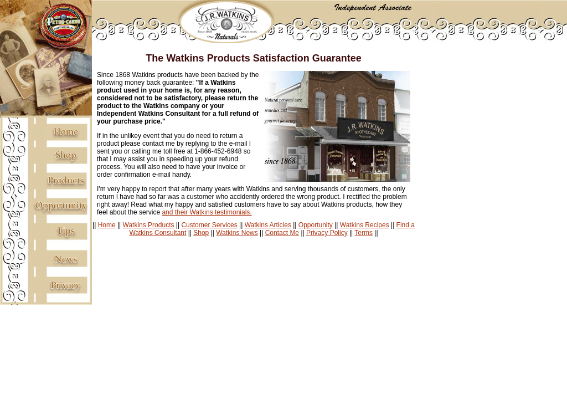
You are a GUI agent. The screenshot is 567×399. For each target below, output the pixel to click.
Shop (201, 233)
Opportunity (315, 225)
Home (107, 225)
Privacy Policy (327, 233)
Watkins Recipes (364, 225)
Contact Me (282, 233)
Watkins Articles (268, 225)
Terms (363, 233)
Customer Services (209, 225)
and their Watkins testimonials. (206, 212)
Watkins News (237, 233)
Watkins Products (148, 225)
